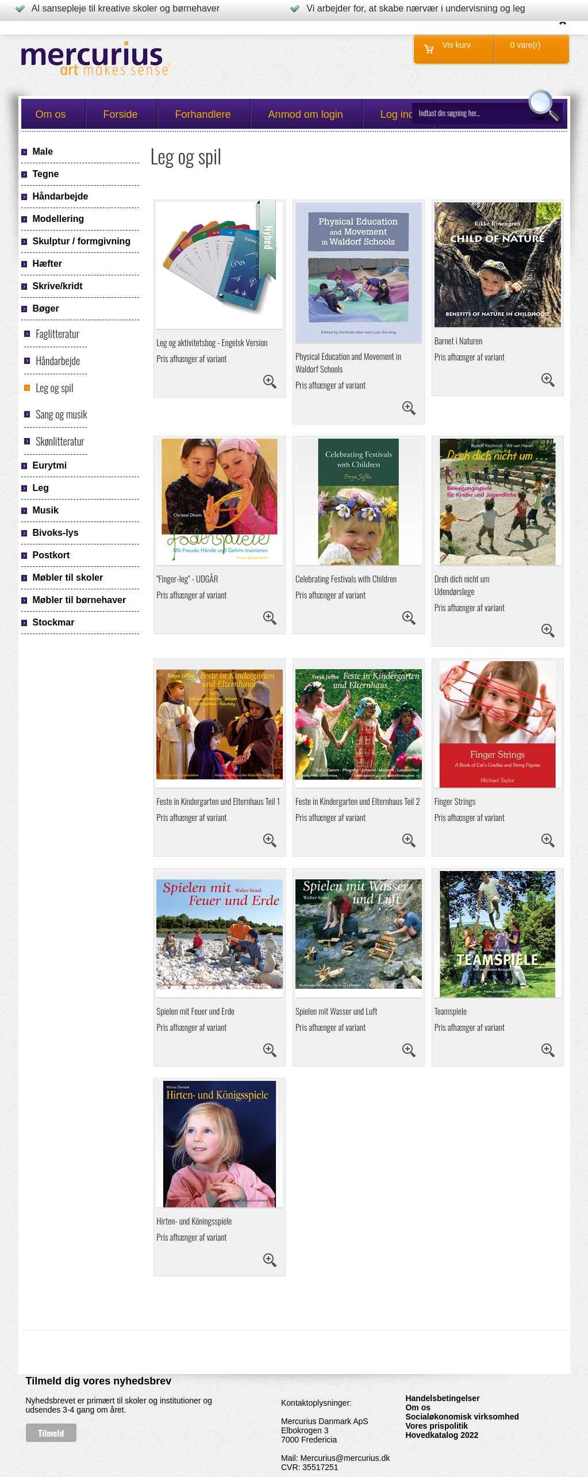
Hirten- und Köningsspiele (194, 1220)
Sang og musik (61, 413)
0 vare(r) (525, 44)
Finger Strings (455, 801)
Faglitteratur (57, 333)
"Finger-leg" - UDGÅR (187, 578)
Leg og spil (54, 387)
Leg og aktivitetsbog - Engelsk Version (211, 342)
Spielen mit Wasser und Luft (336, 1010)
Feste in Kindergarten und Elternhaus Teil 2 (357, 801)
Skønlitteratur (60, 440)
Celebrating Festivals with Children (346, 578)
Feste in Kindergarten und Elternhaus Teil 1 (218, 801)
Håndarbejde (58, 360)
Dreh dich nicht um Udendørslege (462, 584)
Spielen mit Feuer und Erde (195, 1010)
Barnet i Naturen (459, 340)
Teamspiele (451, 1010)
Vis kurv (457, 44)
